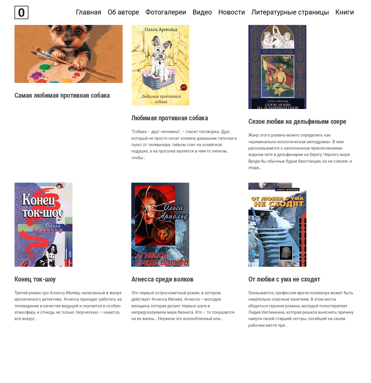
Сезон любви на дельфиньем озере (297, 121)
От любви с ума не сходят (284, 279)
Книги (344, 12)
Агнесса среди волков (162, 279)
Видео (202, 12)
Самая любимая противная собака (62, 95)
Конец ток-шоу (35, 279)
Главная (88, 12)
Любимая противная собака (169, 118)
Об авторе (123, 12)
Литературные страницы (290, 12)
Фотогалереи (166, 12)
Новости (231, 12)
